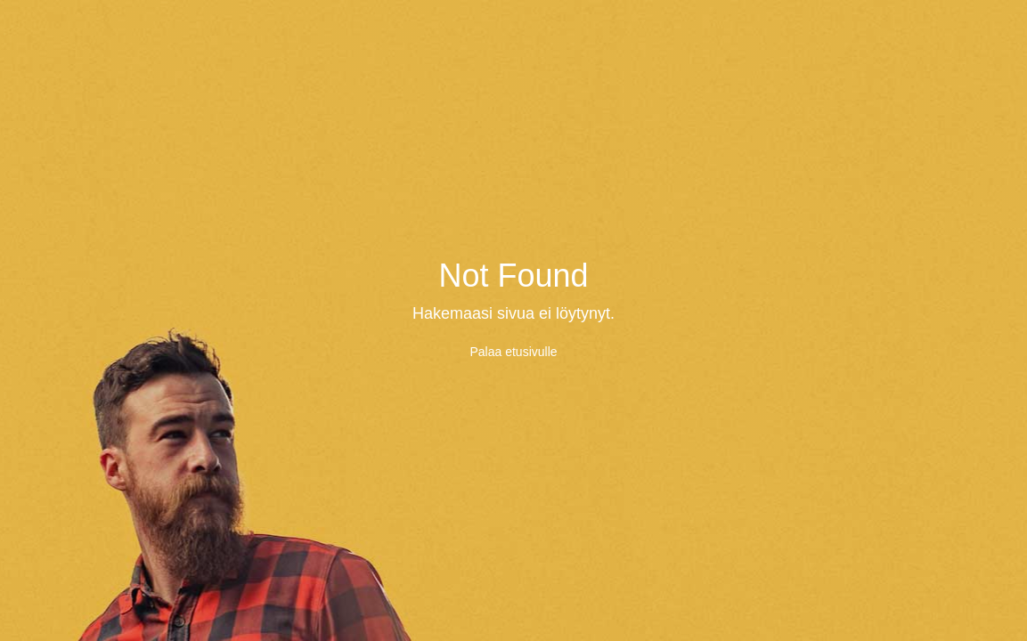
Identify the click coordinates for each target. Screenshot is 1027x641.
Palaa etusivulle (513, 352)
